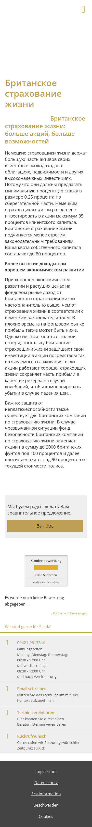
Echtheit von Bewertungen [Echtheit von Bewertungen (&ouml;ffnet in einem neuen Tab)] (70, 613)
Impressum (46, 771)
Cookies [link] (46, 816)
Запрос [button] (45, 525)
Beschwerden (46, 805)
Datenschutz (46, 782)
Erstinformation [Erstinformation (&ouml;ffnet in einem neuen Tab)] (46, 793)
